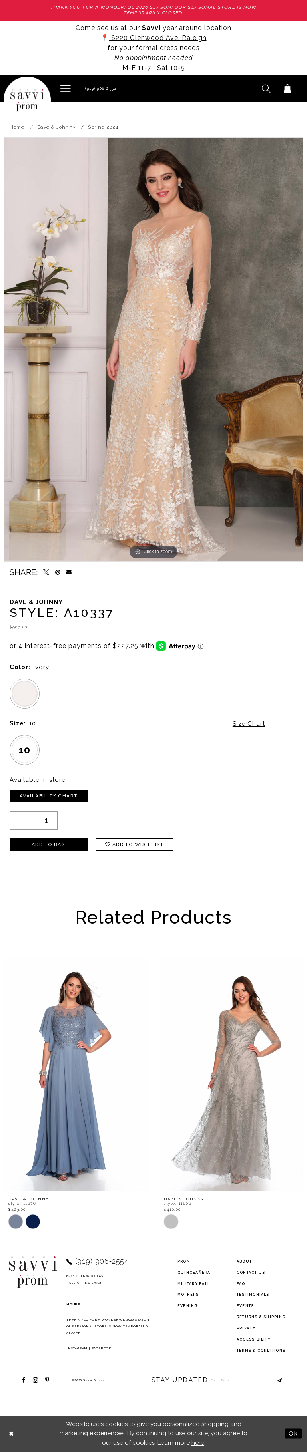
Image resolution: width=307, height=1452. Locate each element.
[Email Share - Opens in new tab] (69, 572)
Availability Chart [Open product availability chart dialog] (49, 796)
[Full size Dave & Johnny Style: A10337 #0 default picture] (153, 349)
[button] (65, 88)
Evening (187, 1306)
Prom (183, 1261)
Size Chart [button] (248, 723)
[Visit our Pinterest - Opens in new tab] (47, 1380)
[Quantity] (34, 820)
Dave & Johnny (56, 127)
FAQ (241, 1284)
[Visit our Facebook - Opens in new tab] (24, 1380)
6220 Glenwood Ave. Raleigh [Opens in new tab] (158, 38)
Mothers (188, 1295)
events (245, 1306)
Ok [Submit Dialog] (293, 1433)
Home (17, 127)
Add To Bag (48, 845)
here (197, 1442)
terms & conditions (261, 1351)
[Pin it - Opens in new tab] (58, 573)
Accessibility (254, 1339)
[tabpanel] (153, 349)
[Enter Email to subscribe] (246, 1380)
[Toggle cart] (287, 88)
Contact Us (251, 1273)
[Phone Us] (100, 88)
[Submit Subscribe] (276, 1380)
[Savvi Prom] (27, 100)
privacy (246, 1328)
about (244, 1261)
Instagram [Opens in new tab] (77, 1348)
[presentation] (76, 1074)
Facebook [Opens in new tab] (102, 1348)
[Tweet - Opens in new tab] (46, 573)
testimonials (253, 1295)
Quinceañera (194, 1273)
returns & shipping (261, 1317)
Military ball (193, 1284)
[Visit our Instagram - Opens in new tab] (35, 1380)
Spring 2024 (103, 127)
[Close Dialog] (12, 1434)
